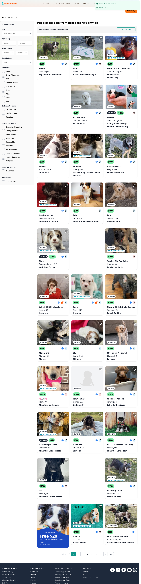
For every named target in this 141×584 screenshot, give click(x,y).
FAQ (84, 544)
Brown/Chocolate (13, 75)
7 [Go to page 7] (101, 523)
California (34, 541)
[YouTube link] (129, 556)
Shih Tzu (5, 552)
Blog (77, 3)
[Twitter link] (112, 556)
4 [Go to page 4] (87, 523)
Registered (8, 138)
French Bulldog (7, 541)
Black (8, 71)
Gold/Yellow (10, 87)
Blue (7, 102)
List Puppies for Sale (63, 544)
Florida (33, 544)
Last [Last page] (110, 523)
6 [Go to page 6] (96, 523)
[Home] (3, 17)
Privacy (58, 555)
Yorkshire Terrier (8, 544)
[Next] (105, 523)
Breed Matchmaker (62, 3)
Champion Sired (10, 131)
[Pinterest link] (135, 556)
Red (7, 79)
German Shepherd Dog (11, 561)
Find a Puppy (45, 3)
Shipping (7, 117)
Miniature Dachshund (10, 549)
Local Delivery (9, 113)
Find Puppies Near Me (63, 538)
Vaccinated (8, 146)
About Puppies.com (62, 541)
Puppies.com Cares (62, 549)
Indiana (33, 552)
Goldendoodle (7, 566)
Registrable (8, 142)
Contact (86, 541)
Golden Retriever (8, 563)
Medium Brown (12, 83)
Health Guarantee (11, 157)
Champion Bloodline (12, 127)
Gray (8, 98)
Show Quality (9, 134)
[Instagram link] (118, 556)
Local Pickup (9, 109)
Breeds (86, 3)
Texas (33, 546)
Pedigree (7, 161)
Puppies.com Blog (62, 546)
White (8, 94)
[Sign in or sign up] (66, 39)
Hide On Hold (9, 182)
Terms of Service (61, 552)
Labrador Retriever (9, 555)
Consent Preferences (91, 546)
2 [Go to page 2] (78, 523)
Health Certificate (11, 153)
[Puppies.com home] (9, 3)
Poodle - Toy (6, 546)
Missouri (34, 549)
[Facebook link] (123, 556)
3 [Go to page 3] (82, 523)
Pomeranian (6, 558)
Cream (8, 90)
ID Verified (8, 171)
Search (131, 11)
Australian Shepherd (10, 569)
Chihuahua (6, 572)
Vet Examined (9, 150)
